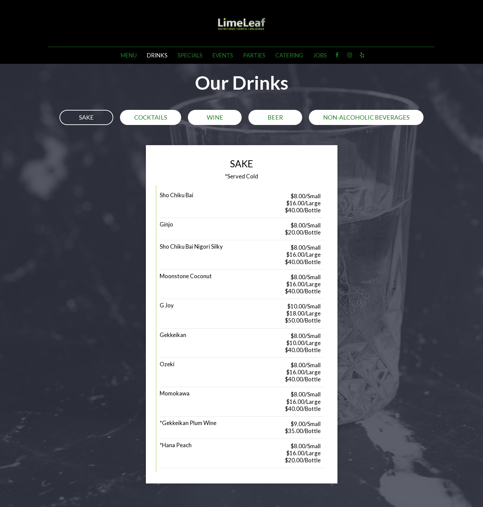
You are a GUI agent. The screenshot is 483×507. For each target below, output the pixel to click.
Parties (254, 55)
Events (222, 55)
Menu (129, 55)
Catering (289, 55)
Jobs (320, 55)
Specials (189, 55)
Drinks (157, 55)
